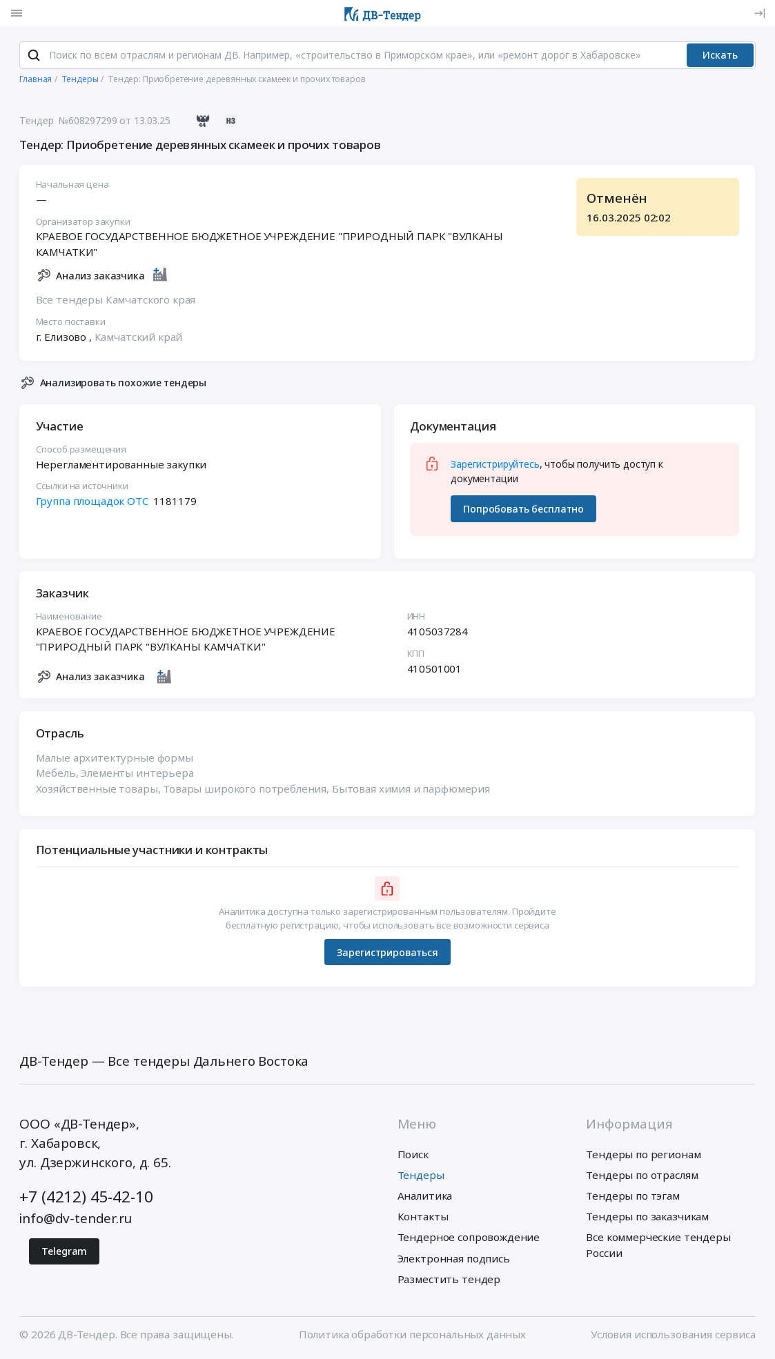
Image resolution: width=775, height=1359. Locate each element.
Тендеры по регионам (643, 1155)
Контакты (423, 1217)
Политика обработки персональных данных (412, 1335)
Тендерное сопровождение (469, 1238)
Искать (720, 56)
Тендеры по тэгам (633, 1197)
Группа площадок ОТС (92, 501)
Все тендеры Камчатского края (116, 300)
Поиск (413, 1155)
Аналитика (425, 1197)
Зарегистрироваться (387, 953)
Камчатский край (139, 337)
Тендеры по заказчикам (647, 1217)
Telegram (64, 1252)
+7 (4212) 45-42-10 (86, 1198)
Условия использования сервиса (673, 1335)
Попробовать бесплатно (523, 509)
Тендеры (421, 1175)
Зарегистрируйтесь (495, 464)
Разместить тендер (449, 1280)
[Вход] (760, 13)
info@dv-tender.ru (75, 1220)
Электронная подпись (454, 1259)
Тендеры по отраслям (642, 1175)
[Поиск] (33, 56)
